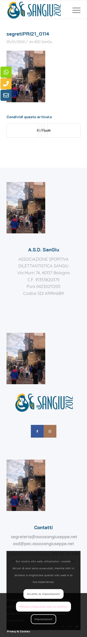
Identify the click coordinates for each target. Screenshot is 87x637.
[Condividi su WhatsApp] (40, 131)
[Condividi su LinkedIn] (45, 131)
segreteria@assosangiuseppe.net (44, 536)
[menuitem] (74, 9)
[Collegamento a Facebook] (37, 431)
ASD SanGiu (43, 42)
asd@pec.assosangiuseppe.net (43, 543)
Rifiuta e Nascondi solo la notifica (44, 606)
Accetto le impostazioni (43, 594)
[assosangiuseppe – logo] (36, 9)
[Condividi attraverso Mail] (49, 131)
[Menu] (74, 9)
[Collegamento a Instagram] (50, 431)
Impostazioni (44, 619)
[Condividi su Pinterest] (43, 131)
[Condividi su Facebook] (37, 131)
